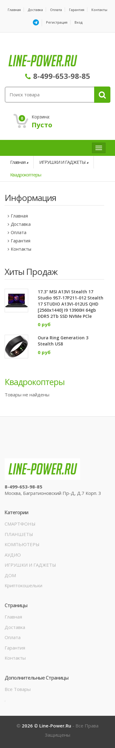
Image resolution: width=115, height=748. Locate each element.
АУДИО (13, 555)
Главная (14, 9)
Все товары (18, 689)
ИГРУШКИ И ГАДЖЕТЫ (62, 162)
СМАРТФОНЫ (20, 524)
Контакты (99, 9)
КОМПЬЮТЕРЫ (22, 544)
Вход (78, 22)
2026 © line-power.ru (47, 726)
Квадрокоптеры (25, 175)
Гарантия (76, 9)
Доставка (35, 9)
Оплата (56, 9)
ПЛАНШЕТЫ (19, 534)
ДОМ (10, 575)
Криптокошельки (23, 585)
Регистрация (56, 22)
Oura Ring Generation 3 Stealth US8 (63, 341)
